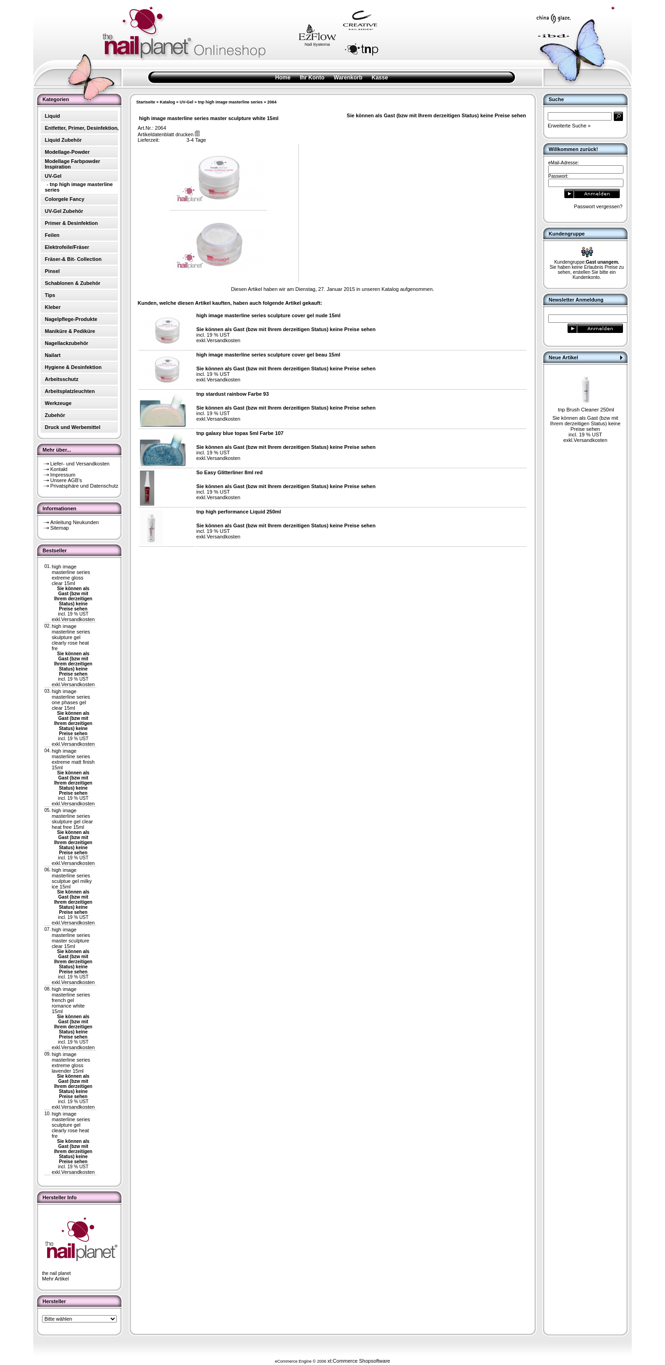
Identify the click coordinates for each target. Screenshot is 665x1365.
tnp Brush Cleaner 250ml (586, 409)
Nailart (52, 355)
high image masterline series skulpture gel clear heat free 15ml (72, 819)
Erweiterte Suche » (569, 125)
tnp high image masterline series (230, 102)
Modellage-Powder (67, 152)
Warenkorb (348, 77)
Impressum (62, 474)
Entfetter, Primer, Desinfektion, (82, 128)
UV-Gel (186, 102)
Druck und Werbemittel (72, 427)
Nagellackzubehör (66, 343)
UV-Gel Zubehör (64, 211)
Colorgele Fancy (65, 199)
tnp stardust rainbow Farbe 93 (232, 394)
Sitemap (59, 528)
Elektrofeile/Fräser (67, 247)
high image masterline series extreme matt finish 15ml (73, 759)
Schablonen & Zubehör (72, 283)
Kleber (52, 307)
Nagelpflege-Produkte (71, 319)
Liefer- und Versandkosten (79, 463)
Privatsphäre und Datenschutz (84, 486)
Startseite (145, 102)
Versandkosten (78, 619)
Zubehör (55, 415)
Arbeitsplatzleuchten (70, 391)
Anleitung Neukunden (74, 522)
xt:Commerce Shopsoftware (358, 1361)
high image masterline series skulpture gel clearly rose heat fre (71, 637)
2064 (272, 102)
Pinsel (52, 271)
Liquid (52, 116)
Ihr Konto (312, 77)
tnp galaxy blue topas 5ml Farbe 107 (240, 433)
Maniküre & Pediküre (70, 331)
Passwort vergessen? (598, 206)
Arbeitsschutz (62, 379)
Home (282, 77)
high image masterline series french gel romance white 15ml (71, 1000)
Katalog (167, 102)
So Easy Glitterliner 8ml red (229, 472)
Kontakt (58, 469)
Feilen (52, 235)
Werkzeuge (58, 403)
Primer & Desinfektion (71, 223)
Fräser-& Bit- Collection (73, 259)
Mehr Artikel (55, 1278)
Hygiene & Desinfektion (73, 367)
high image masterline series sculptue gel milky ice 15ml (72, 878)
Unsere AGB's (66, 480)
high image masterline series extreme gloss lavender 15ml (71, 1062)
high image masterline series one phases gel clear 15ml (71, 700)
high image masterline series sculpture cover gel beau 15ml (268, 354)
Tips (50, 295)
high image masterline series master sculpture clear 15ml (71, 938)
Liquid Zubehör (63, 140)
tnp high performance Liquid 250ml (238, 511)
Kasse (380, 77)
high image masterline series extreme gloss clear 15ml (71, 575)
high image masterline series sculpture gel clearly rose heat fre (71, 1125)
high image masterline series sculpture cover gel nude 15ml (268, 315)
